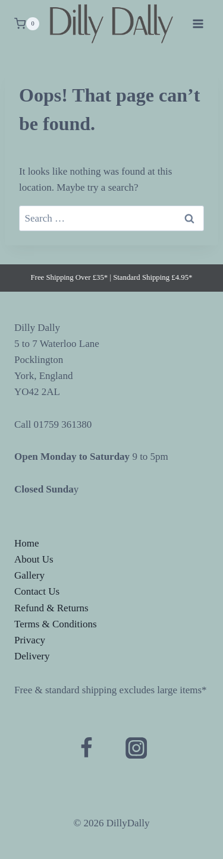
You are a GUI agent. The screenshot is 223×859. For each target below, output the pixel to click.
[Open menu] (198, 23)
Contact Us (36, 591)
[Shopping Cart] (26, 23)
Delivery (31, 656)
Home (26, 543)
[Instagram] (136, 747)
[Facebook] (86, 747)
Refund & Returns (51, 608)
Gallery (29, 575)
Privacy (29, 640)
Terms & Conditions (55, 624)
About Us (34, 559)
